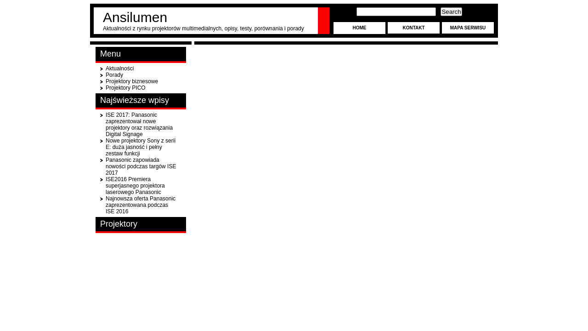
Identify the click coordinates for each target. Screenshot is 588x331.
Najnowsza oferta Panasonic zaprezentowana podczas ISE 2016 (140, 205)
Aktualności (120, 68)
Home (360, 27)
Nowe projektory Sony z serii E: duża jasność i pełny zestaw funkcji (140, 147)
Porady (114, 75)
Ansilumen (135, 17)
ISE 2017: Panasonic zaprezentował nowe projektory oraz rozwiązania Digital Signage (139, 124)
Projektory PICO (126, 88)
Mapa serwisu (468, 27)
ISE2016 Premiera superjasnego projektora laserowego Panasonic (135, 185)
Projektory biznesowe (132, 81)
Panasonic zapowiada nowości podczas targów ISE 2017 (141, 166)
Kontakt (413, 27)
